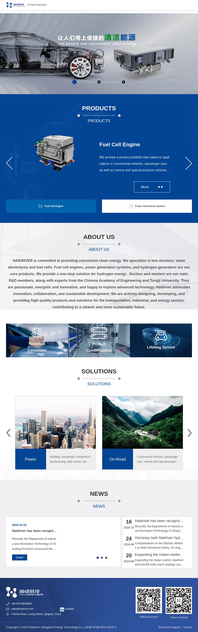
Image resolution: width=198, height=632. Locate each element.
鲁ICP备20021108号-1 (103, 627)
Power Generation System (147, 206)
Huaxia (187, 627)
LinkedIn (67, 609)
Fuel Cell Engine (51, 206)
